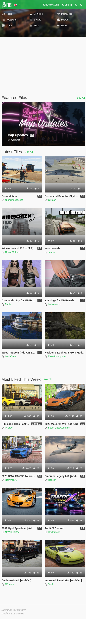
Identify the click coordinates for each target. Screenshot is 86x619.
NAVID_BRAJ (12, 532)
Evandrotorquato (56, 356)
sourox (51, 252)
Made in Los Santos (12, 613)
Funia (8, 304)
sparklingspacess (14, 200)
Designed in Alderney (13, 609)
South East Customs (59, 427)
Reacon (52, 479)
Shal (50, 584)
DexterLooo (54, 532)
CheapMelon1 (12, 252)
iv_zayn (9, 427)
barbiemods (54, 304)
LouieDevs (10, 356)
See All (81, 97)
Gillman (52, 200)
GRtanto (9, 584)
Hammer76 (11, 479)
